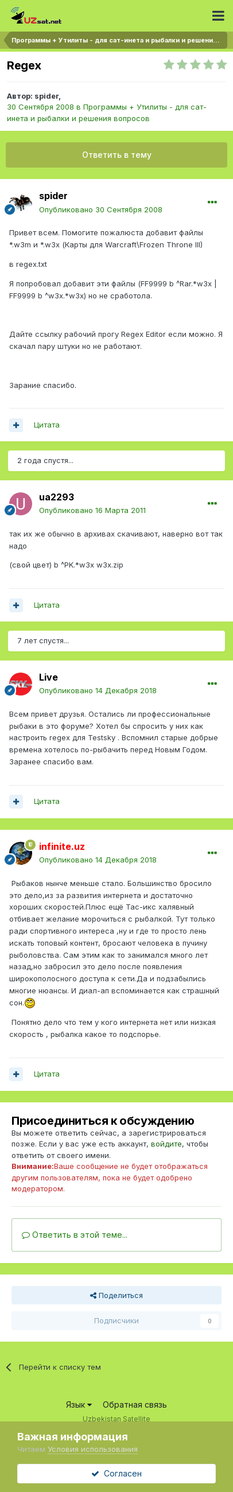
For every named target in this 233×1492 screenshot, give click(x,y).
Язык (79, 1404)
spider (46, 95)
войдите (166, 1143)
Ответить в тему (117, 155)
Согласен (116, 1473)
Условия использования (93, 1449)
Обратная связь (135, 1404)
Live (48, 677)
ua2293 (56, 497)
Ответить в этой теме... (74, 1235)
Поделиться (116, 1295)
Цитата (47, 424)
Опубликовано (100, 209)
